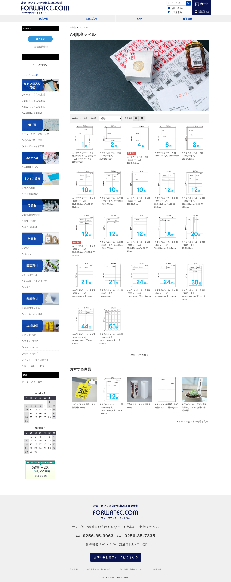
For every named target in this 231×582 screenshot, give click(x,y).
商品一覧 (43, 18)
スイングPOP (31, 347)
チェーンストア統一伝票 (36, 134)
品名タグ (28, 287)
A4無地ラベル (31, 167)
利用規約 (157, 569)
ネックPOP (30, 335)
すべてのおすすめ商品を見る (193, 421)
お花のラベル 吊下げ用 (35, 281)
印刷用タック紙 (32, 308)
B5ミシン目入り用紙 (34, 107)
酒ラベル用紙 (31, 227)
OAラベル (83, 27)
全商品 (73, 27)
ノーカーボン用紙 (33, 314)
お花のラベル (31, 274)
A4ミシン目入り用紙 (34, 94)
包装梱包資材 (31, 194)
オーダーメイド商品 (32, 382)
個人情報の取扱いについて (132, 569)
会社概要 (187, 18)
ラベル (27, 254)
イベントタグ (31, 353)
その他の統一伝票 (33, 140)
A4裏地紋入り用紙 (33, 113)
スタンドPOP (31, 341)
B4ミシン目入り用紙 (34, 100)
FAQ (139, 18)
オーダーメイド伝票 (34, 146)
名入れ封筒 (29, 187)
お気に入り (91, 18)
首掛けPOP (30, 221)
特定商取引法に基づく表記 (99, 569)
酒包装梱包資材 (32, 214)
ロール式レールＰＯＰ (35, 366)
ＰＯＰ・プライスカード (36, 359)
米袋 (26, 247)
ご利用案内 (174, 12)
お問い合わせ (175, 8)
